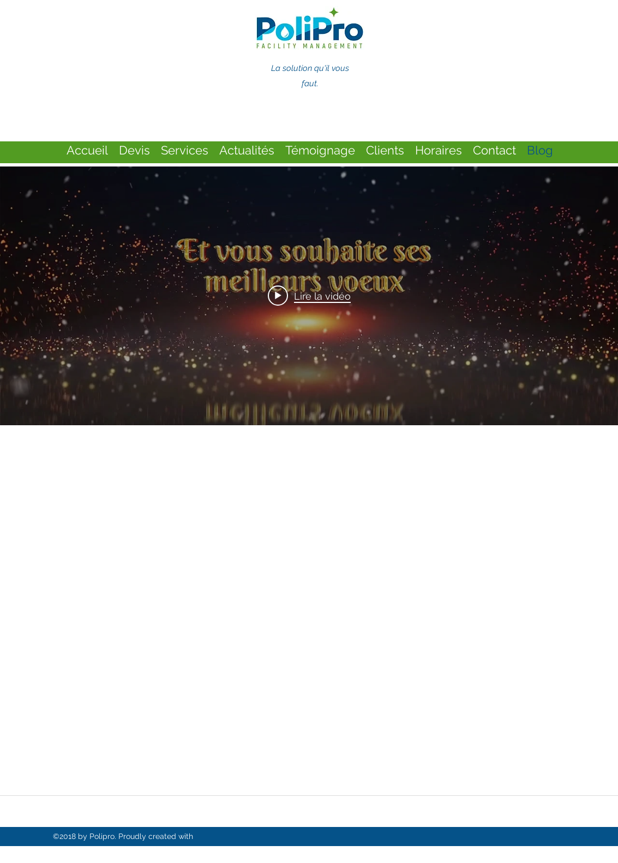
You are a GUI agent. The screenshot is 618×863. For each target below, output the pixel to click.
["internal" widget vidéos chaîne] (309, 295)
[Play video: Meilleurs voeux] (309, 296)
